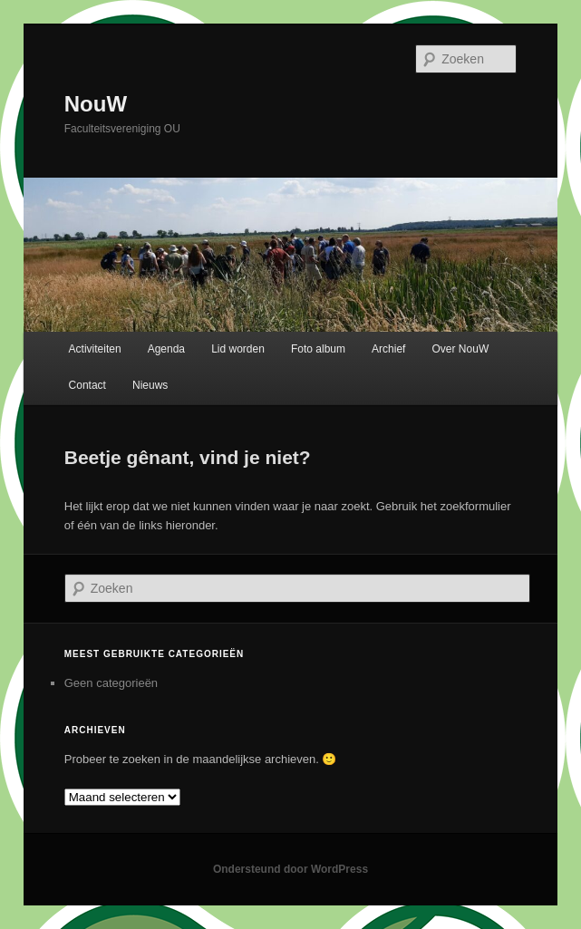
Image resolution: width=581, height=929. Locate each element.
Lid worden (238, 349)
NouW (95, 104)
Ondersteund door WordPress (290, 869)
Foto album (318, 349)
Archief (388, 349)
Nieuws (150, 385)
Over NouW (460, 349)
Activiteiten (95, 349)
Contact (87, 385)
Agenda (166, 349)
